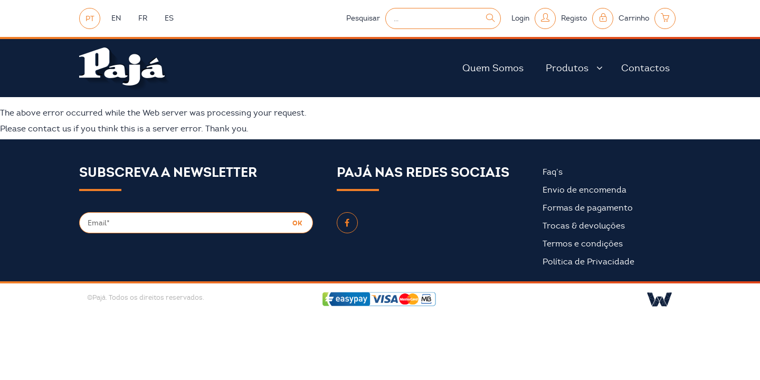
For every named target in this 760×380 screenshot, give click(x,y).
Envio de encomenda (584, 190)
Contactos (645, 68)
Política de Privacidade (588, 261)
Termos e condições (583, 244)
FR (142, 18)
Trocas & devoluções (584, 226)
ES (169, 18)
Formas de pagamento (588, 208)
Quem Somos (493, 68)
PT (90, 18)
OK (297, 223)
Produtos (567, 68)
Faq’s (553, 172)
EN (116, 18)
